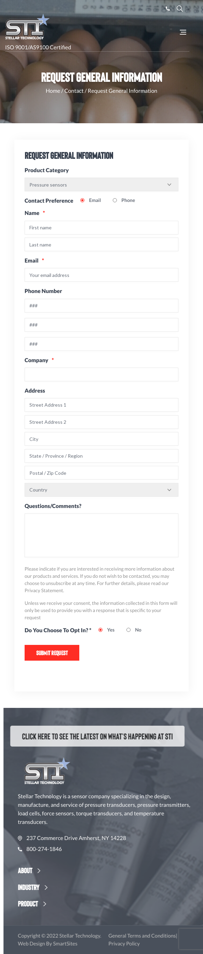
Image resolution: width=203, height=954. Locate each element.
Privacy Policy (140, 944)
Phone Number (43, 291)
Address (35, 390)
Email (34, 260)
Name (35, 213)
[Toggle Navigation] (183, 32)
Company (39, 360)
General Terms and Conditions (158, 936)
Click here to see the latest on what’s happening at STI (90, 736)
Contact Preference (49, 201)
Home (53, 91)
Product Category (47, 170)
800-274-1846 (56, 849)
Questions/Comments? (53, 506)
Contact (73, 91)
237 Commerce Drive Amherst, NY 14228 (88, 838)
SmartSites (81, 944)
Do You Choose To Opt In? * (58, 630)
